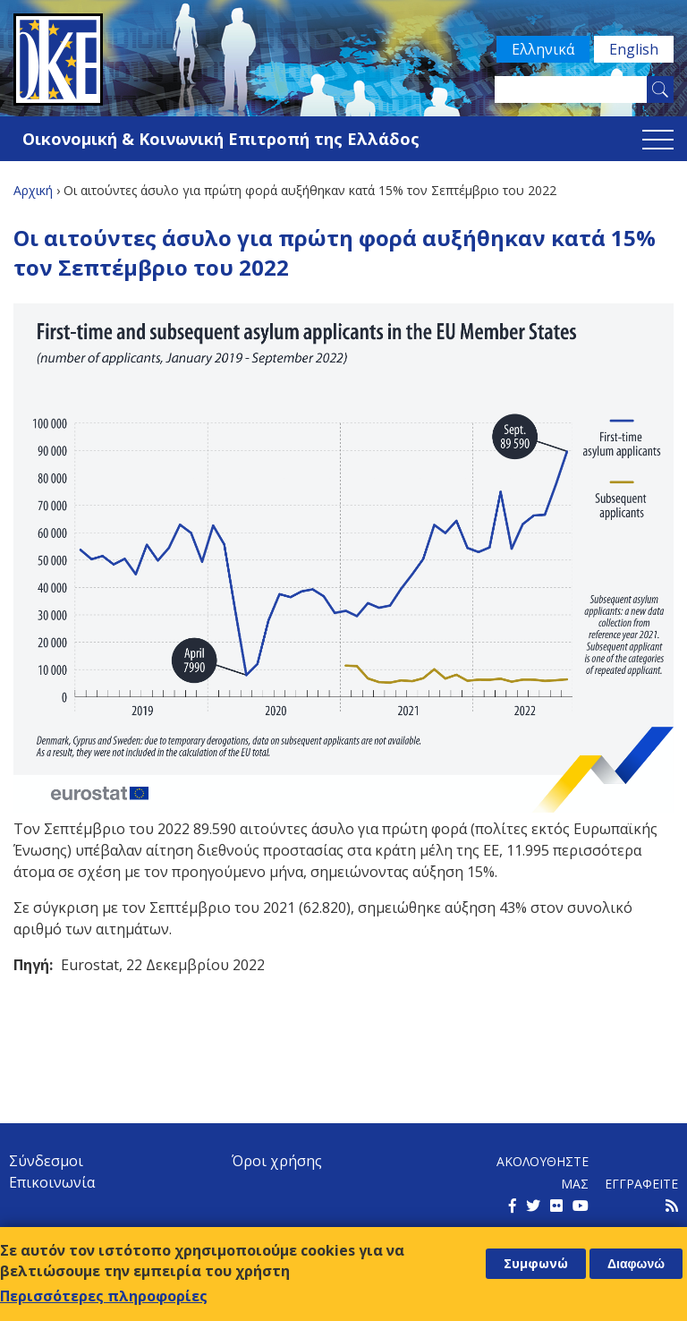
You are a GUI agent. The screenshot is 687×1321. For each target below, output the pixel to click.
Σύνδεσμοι (46, 1161)
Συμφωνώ (536, 1263)
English (633, 49)
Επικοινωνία (52, 1182)
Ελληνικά (543, 49)
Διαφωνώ (636, 1264)
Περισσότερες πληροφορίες (104, 1296)
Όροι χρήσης (277, 1161)
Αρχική (33, 190)
